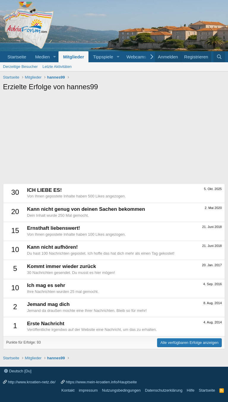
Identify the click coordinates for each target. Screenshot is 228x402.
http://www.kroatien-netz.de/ (32, 382)
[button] (54, 56)
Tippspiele (103, 56)
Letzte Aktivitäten (57, 66)
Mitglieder (73, 56)
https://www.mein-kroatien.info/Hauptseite (101, 382)
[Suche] (219, 56)
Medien (42, 56)
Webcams (136, 56)
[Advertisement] (114, 139)
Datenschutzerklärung (163, 390)
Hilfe (190, 390)
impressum (88, 390)
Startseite (16, 56)
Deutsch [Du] (17, 371)
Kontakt (68, 390)
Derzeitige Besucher (20, 66)
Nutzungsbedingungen (121, 390)
